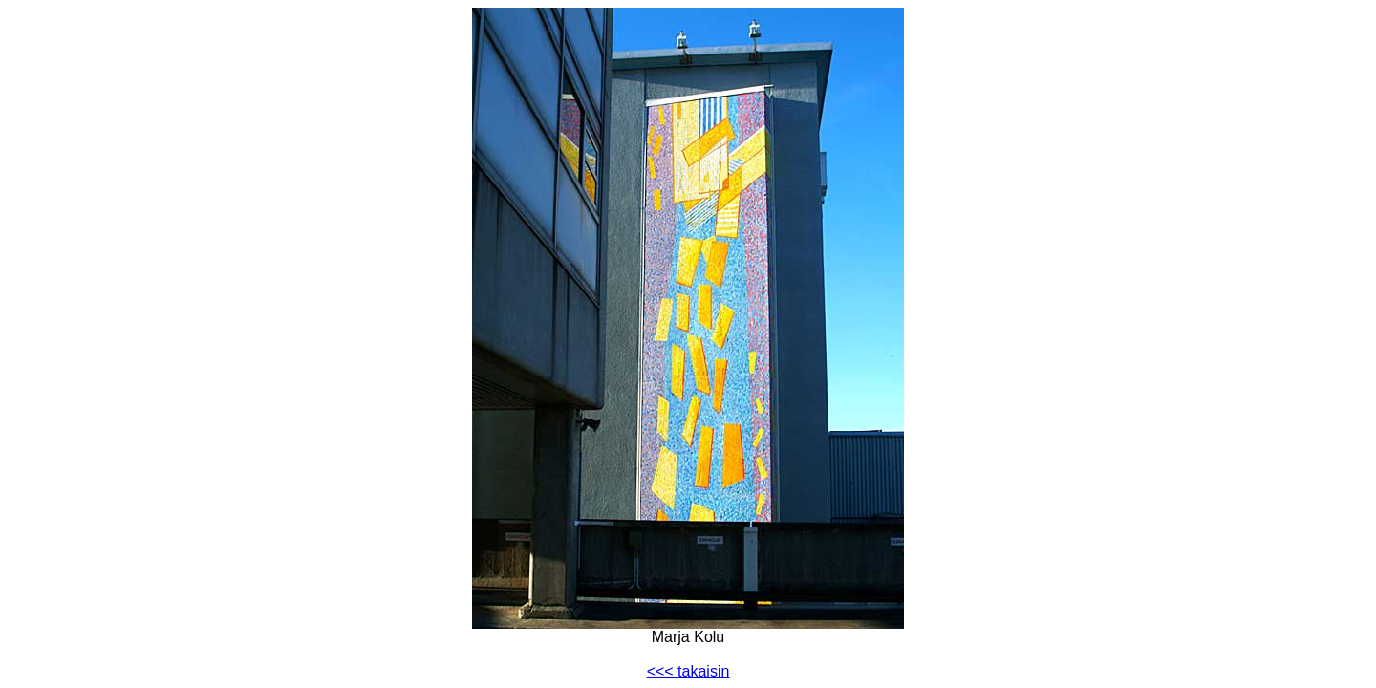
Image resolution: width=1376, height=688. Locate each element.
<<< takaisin (688, 671)
